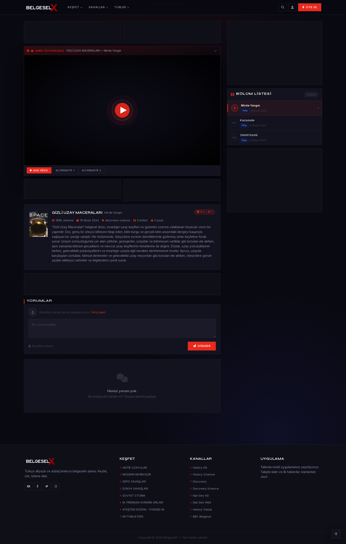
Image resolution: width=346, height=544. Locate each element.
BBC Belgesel (200, 516)
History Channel (202, 474)
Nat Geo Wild (200, 502)
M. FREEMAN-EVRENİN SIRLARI (141, 502)
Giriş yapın (98, 312)
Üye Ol (309, 7)
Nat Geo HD (199, 495)
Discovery (198, 481)
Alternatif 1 (65, 170)
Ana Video (39, 170)
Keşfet (75, 7)
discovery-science (117, 220)
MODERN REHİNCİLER (135, 474)
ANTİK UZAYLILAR (133, 467)
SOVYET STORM (132, 495)
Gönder (202, 346)
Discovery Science (204, 488)
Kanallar (98, 7)
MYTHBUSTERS (131, 516)
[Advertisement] (72, 33)
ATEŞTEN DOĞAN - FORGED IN (142, 509)
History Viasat (201, 509)
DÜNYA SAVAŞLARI (134, 488)
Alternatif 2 (91, 170)
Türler (121, 7)
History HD (198, 467)
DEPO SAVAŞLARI (133, 481)
